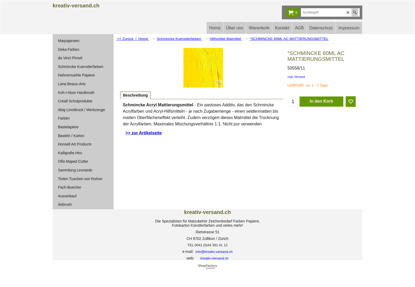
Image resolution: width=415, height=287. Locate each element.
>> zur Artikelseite (143, 133)
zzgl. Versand (296, 76)
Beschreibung (135, 95)
